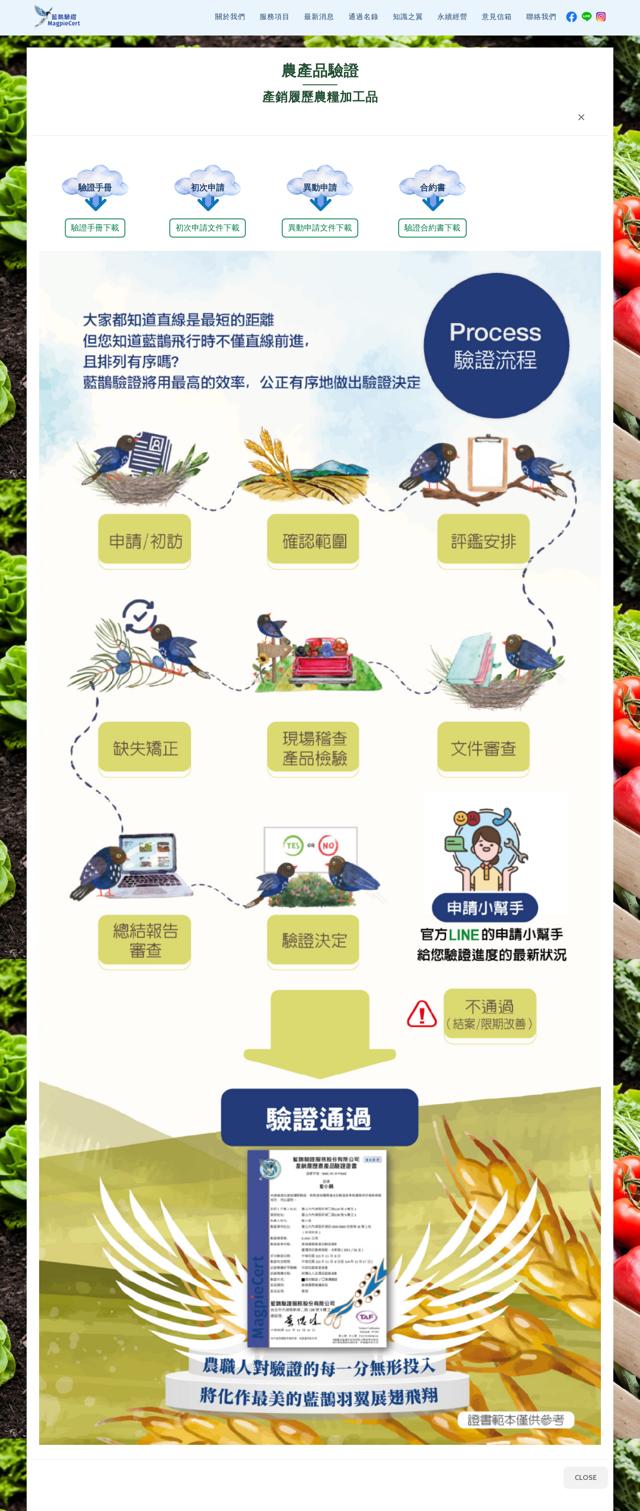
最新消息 (319, 21)
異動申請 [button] (320, 187)
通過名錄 (363, 21)
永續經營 (452, 21)
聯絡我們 (541, 21)
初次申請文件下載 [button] (208, 228)
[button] (581, 117)
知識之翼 (408, 21)
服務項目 (275, 21)
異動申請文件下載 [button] (320, 228)
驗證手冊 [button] (95, 187)
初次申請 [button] (207, 187)
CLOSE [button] (586, 1477)
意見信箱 (497, 21)
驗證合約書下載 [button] (432, 228)
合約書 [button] (432, 187)
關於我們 (230, 21)
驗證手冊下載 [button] (95, 228)
